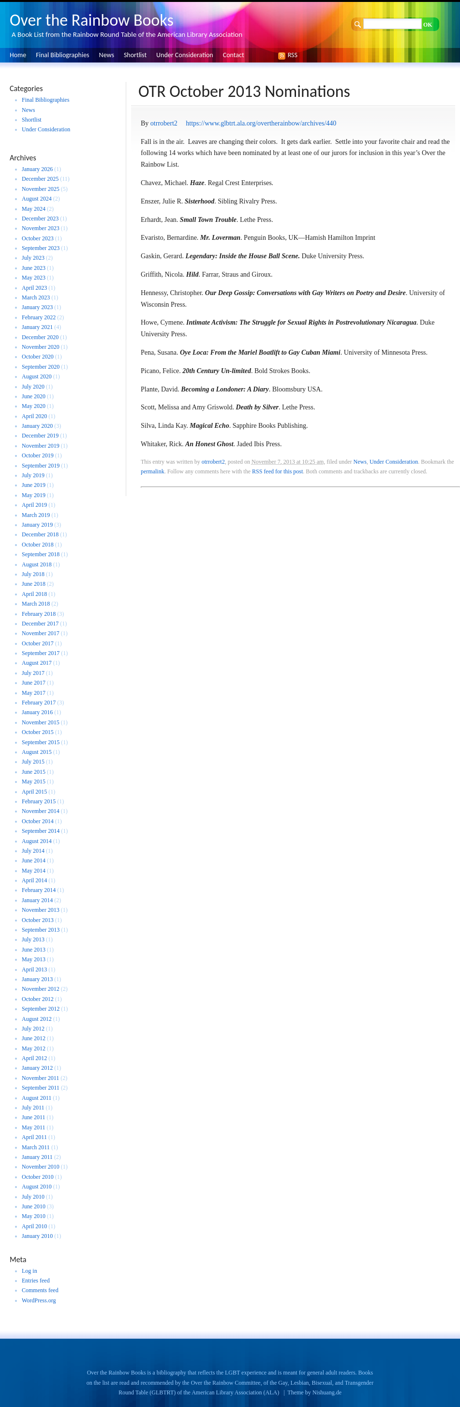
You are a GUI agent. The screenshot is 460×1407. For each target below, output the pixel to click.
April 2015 (34, 791)
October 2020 (38, 356)
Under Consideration (184, 55)
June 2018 (33, 583)
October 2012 (38, 999)
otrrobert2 (164, 123)
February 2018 (39, 613)
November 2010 (40, 1166)
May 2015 (33, 781)
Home (18, 55)
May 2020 (33, 406)
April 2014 (34, 880)
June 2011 (33, 1117)
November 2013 (40, 910)
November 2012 (40, 988)
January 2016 (37, 712)
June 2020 (33, 396)
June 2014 (33, 860)
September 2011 (40, 1087)
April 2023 (34, 287)
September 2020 (40, 366)
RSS (290, 55)
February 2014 (39, 890)
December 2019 (40, 435)
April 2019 (34, 504)
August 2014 (37, 841)
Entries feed (36, 1280)
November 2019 (40, 445)
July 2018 (33, 574)
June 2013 (33, 949)
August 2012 (37, 1019)
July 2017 (33, 673)
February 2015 (39, 801)
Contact (233, 55)
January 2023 (37, 307)
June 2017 (33, 682)
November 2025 (40, 189)
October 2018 (38, 544)
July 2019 (33, 475)
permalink (152, 471)
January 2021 (37, 327)
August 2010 (37, 1186)
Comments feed (40, 1290)
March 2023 (36, 297)
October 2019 (38, 455)
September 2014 (40, 831)
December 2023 (40, 218)
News (106, 55)
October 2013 (38, 920)
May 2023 (33, 277)
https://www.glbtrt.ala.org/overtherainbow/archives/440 (261, 123)
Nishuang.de (326, 1392)
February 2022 (39, 317)
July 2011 (33, 1107)
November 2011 (40, 1078)
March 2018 (36, 603)
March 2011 (36, 1147)
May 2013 (33, 959)
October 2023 (38, 238)
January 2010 (37, 1236)
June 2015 (33, 771)
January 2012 (37, 1067)
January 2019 (37, 524)
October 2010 (38, 1176)
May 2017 (33, 692)
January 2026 (37, 169)
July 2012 (33, 1028)
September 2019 (40, 465)
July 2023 (33, 257)
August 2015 (37, 752)
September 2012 (40, 1008)
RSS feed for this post (277, 471)
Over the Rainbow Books (92, 20)
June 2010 (33, 1206)
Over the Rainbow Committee (225, 1382)
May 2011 (33, 1127)
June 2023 (33, 268)
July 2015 (33, 761)
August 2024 (37, 198)
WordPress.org (39, 1300)
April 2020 (34, 416)
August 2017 (37, 662)
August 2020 (37, 376)
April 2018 (34, 594)
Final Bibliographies (62, 55)
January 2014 (37, 900)
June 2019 (33, 485)
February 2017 (39, 702)
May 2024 (33, 208)
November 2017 (40, 633)
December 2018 (40, 534)
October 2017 (38, 643)
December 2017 (40, 623)
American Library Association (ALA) (235, 1392)
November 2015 (40, 722)
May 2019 (33, 495)
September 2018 (40, 554)
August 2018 (37, 564)
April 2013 (34, 969)
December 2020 (40, 337)
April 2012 (34, 1058)
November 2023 (40, 228)
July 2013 (33, 939)
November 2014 (40, 811)
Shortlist (135, 55)
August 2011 (36, 1097)
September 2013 (40, 929)
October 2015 (38, 732)
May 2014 (33, 870)
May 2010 (33, 1216)
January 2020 (37, 425)
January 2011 (37, 1157)
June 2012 (33, 1038)
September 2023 (40, 248)
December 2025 (40, 178)
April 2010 (34, 1226)
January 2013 (37, 979)
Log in (29, 1270)
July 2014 (33, 850)
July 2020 (33, 386)
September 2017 (40, 653)
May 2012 (33, 1048)
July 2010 (33, 1196)
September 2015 (40, 742)
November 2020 (40, 347)
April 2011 (34, 1137)
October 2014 (38, 821)
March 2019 (36, 515)
